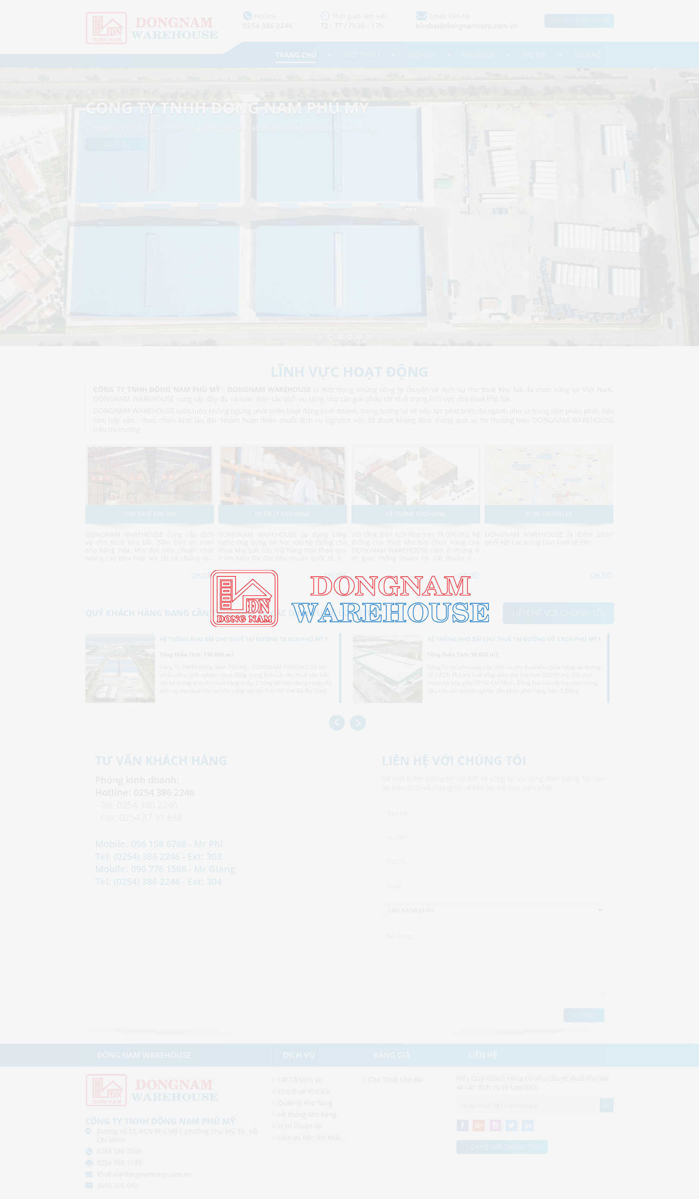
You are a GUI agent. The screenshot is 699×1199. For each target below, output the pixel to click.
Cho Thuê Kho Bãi (395, 1079)
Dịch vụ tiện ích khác (310, 1137)
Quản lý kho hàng (305, 1102)
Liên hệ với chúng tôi (579, 21)
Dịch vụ (421, 54)
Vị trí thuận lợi (300, 1126)
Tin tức (534, 54)
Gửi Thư (584, 1015)
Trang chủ (296, 54)
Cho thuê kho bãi (304, 1091)
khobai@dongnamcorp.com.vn (467, 25)
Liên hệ (587, 54)
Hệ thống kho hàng (307, 1114)
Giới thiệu (361, 54)
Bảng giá (478, 54)
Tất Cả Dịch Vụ (300, 1079)
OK (607, 1105)
